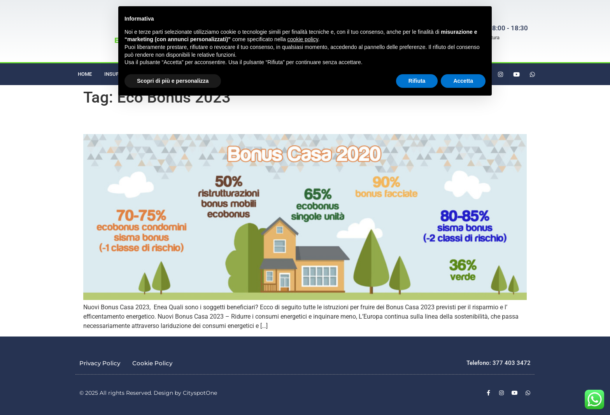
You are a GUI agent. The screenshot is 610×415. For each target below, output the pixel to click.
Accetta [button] (463, 81)
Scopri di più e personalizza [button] (173, 81)
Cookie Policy (152, 363)
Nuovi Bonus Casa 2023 (118, 122)
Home (85, 74)
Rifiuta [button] (417, 81)
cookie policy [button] (302, 39)
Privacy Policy (99, 363)
